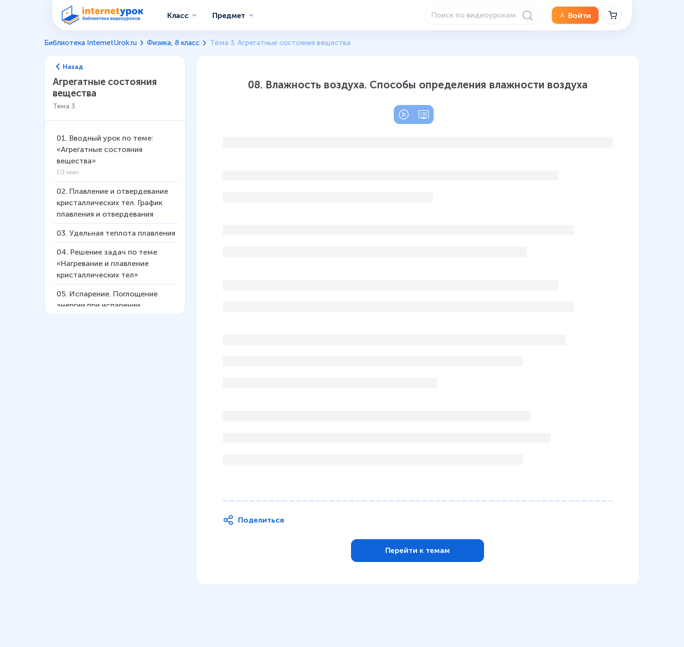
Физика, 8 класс (173, 42)
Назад (70, 67)
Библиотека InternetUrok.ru (90, 42)
